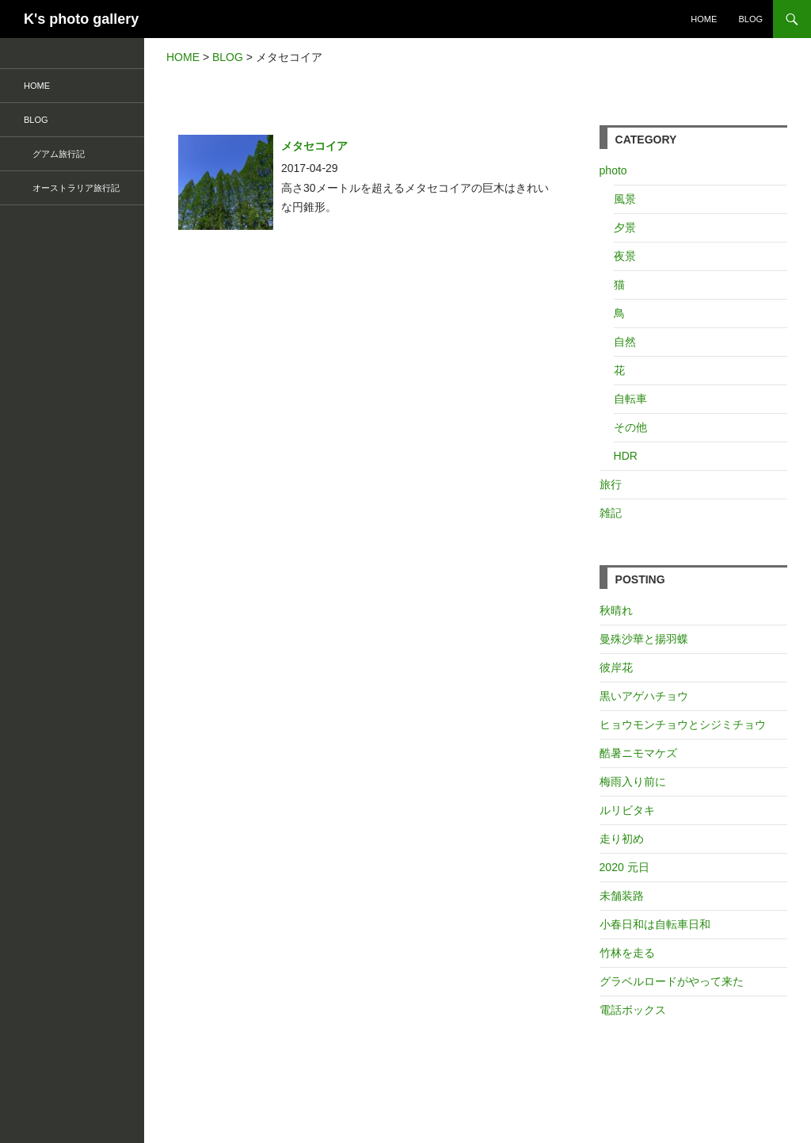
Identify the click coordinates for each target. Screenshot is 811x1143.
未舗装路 (622, 895)
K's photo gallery (81, 19)
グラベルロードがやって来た (672, 981)
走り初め (622, 838)
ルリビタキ (627, 810)
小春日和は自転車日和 (655, 924)
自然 (625, 341)
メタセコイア (314, 146)
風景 (625, 199)
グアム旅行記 (54, 154)
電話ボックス (633, 1009)
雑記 (611, 513)
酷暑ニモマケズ (638, 753)
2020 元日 (624, 867)
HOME (704, 19)
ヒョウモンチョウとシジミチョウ (683, 724)
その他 (630, 427)
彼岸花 (616, 667)
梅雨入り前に (633, 781)
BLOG (750, 19)
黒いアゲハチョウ (644, 696)
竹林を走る (627, 952)
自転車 (630, 398)
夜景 (625, 256)
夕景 (625, 227)
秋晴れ (616, 610)
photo (613, 170)
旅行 (611, 484)
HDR (626, 455)
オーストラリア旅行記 (72, 188)
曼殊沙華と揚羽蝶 (644, 639)
